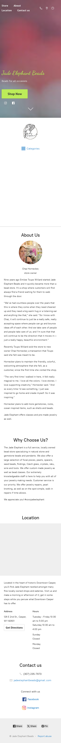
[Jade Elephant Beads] (30, 132)
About (17, 5)
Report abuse (45, 736)
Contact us (23, 10)
